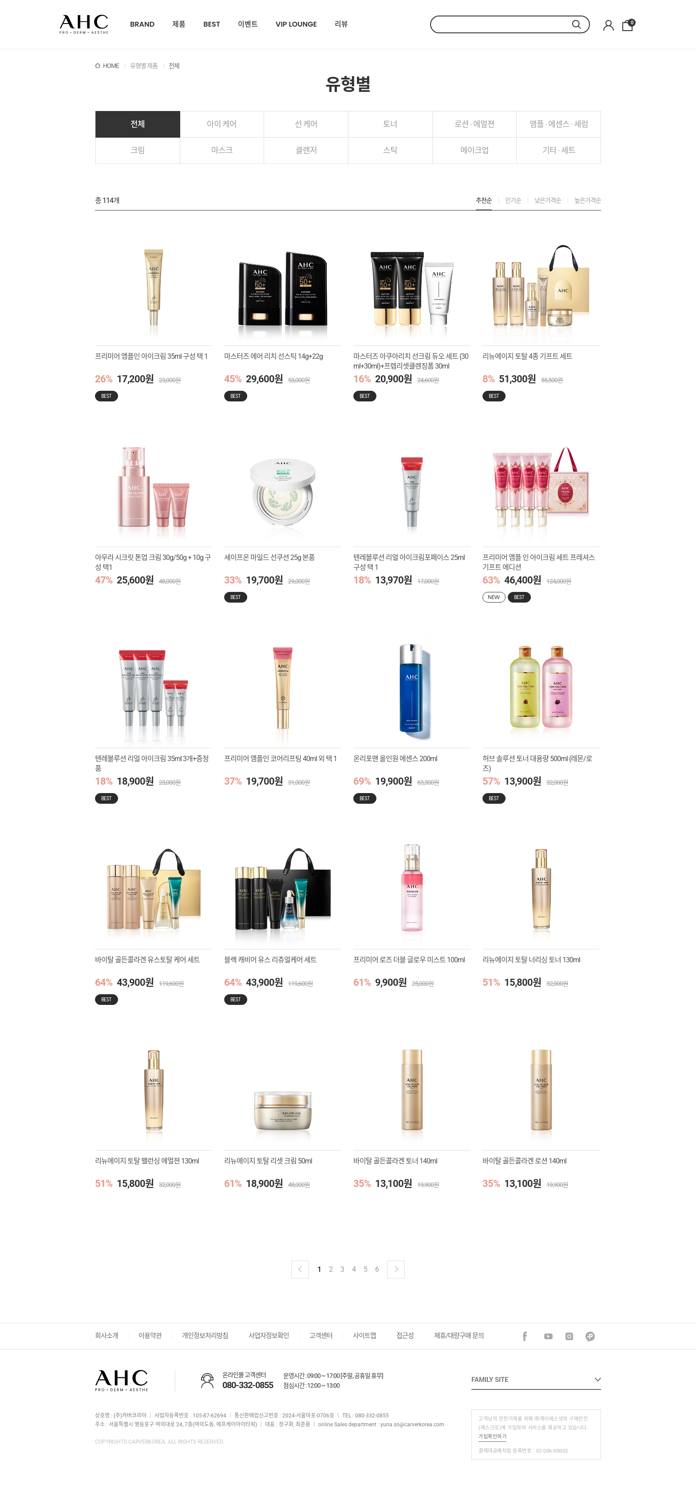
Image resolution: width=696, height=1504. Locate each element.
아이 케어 (222, 124)
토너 (390, 124)
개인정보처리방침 (205, 1336)
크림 (137, 150)
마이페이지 (608, 25)
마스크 (222, 150)
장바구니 (630, 23)
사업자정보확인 (269, 1336)
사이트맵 (364, 1336)
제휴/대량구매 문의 (459, 1336)
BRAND (142, 24)
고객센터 (320, 1336)
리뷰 (341, 24)
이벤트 (248, 24)
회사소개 (106, 1336)
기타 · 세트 (558, 150)
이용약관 (150, 1336)
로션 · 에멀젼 (474, 124)
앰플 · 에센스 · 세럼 (559, 124)
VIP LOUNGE (296, 24)
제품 (179, 24)
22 (83, 24)
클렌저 (306, 150)
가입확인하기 (492, 1437)
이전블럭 (300, 1269)
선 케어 (306, 124)
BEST (211, 24)
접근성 (405, 1336)
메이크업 (474, 150)
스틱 (390, 150)
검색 (581, 24)
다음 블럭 (396, 1269)
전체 (137, 124)
